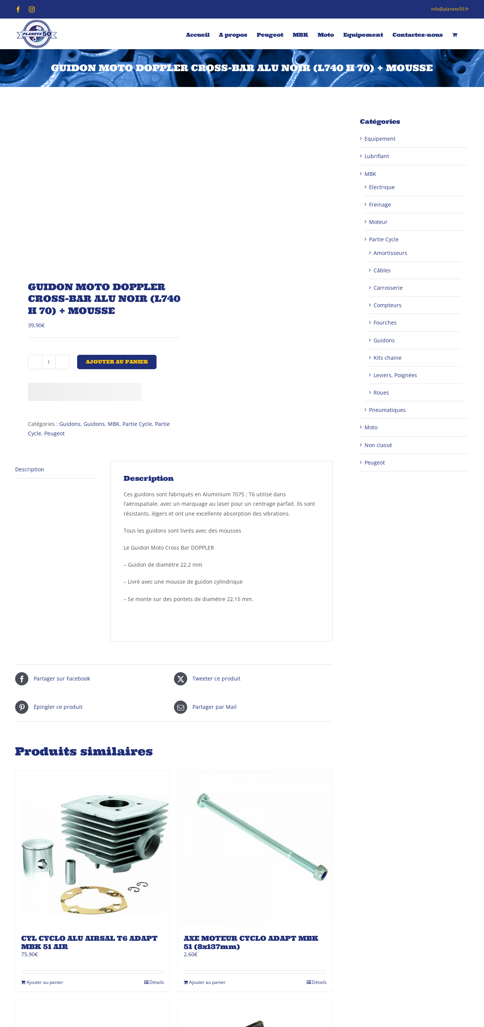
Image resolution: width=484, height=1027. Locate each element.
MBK (113, 423)
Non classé (378, 445)
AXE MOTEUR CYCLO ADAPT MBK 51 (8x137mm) (251, 942)
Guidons (70, 423)
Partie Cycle (137, 423)
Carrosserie (388, 287)
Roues (381, 392)
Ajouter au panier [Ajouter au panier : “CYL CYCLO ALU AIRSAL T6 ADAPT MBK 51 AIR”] (44, 982)
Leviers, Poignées (395, 375)
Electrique (382, 187)
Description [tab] (29, 469)
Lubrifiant (377, 156)
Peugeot (54, 433)
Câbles (382, 270)
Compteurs (388, 305)
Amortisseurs (390, 252)
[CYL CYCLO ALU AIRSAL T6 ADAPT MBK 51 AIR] (93, 848)
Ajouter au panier (117, 362)
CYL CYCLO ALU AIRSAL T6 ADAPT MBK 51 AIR (89, 942)
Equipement (380, 138)
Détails (156, 982)
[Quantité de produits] (49, 362)
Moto (371, 427)
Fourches (385, 322)
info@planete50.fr (450, 9)
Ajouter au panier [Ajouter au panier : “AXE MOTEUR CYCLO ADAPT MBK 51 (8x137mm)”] (207, 982)
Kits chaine (388, 357)
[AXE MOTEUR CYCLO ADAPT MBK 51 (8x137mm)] (255, 848)
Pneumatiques (387, 409)
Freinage (380, 204)
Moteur (378, 221)
